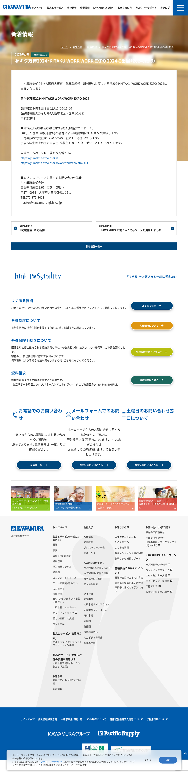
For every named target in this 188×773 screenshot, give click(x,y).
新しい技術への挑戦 (63, 631)
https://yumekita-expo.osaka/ (41, 158)
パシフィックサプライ (157, 583)
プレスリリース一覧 (94, 560)
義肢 (55, 558)
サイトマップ (27, 732)
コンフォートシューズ (64, 590)
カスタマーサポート (146, 7)
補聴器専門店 (91, 645)
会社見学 (72, 7)
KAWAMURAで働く (103, 7)
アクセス (88, 607)
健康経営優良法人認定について (126, 732)
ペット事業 (59, 637)
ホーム (64, 47)
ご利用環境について (157, 732)
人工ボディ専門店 (93, 650)
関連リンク (89, 566)
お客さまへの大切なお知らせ (67, 695)
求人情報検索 (91, 597)
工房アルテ (151, 599)
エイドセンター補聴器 (157, 594)
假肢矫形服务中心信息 (157, 605)
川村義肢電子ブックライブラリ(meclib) (161, 557)
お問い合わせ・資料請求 (158, 540)
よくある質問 (122, 560)
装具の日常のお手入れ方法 (129, 596)
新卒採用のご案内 (93, 592)
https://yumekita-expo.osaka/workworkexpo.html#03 (57, 162)
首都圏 (87, 639)
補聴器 (56, 585)
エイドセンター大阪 (156, 588)
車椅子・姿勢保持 (62, 569)
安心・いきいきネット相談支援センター (66, 613)
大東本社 (88, 612)
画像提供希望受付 (155, 551)
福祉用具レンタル (62, 580)
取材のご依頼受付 (155, 545)
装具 (55, 563)
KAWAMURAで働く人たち (97, 581)
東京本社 (88, 628)
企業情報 (85, 7)
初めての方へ (122, 555)
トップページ (36, 7)
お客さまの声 (125, 7)
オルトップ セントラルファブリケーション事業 (67, 657)
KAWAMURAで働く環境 (96, 586)
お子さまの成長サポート (128, 571)
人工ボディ (59, 602)
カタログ (165, 7)
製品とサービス (55, 7)
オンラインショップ (63, 626)
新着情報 (92, 47)
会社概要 (88, 555)
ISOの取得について (96, 732)
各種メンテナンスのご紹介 (129, 566)
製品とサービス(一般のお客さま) (66, 551)
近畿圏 (87, 634)
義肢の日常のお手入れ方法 (129, 590)
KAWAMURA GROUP (156, 577)
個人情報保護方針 (47, 732)
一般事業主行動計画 (71, 732)
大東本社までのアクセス (97, 617)
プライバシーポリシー (52, 761)
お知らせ (77, 47)
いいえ (148, 760)
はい (168, 760)
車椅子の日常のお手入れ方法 (129, 602)
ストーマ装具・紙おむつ (65, 596)
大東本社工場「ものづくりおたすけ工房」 (66, 678)
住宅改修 (57, 607)
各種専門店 (89, 656)
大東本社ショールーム (64, 620)
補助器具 (57, 574)
